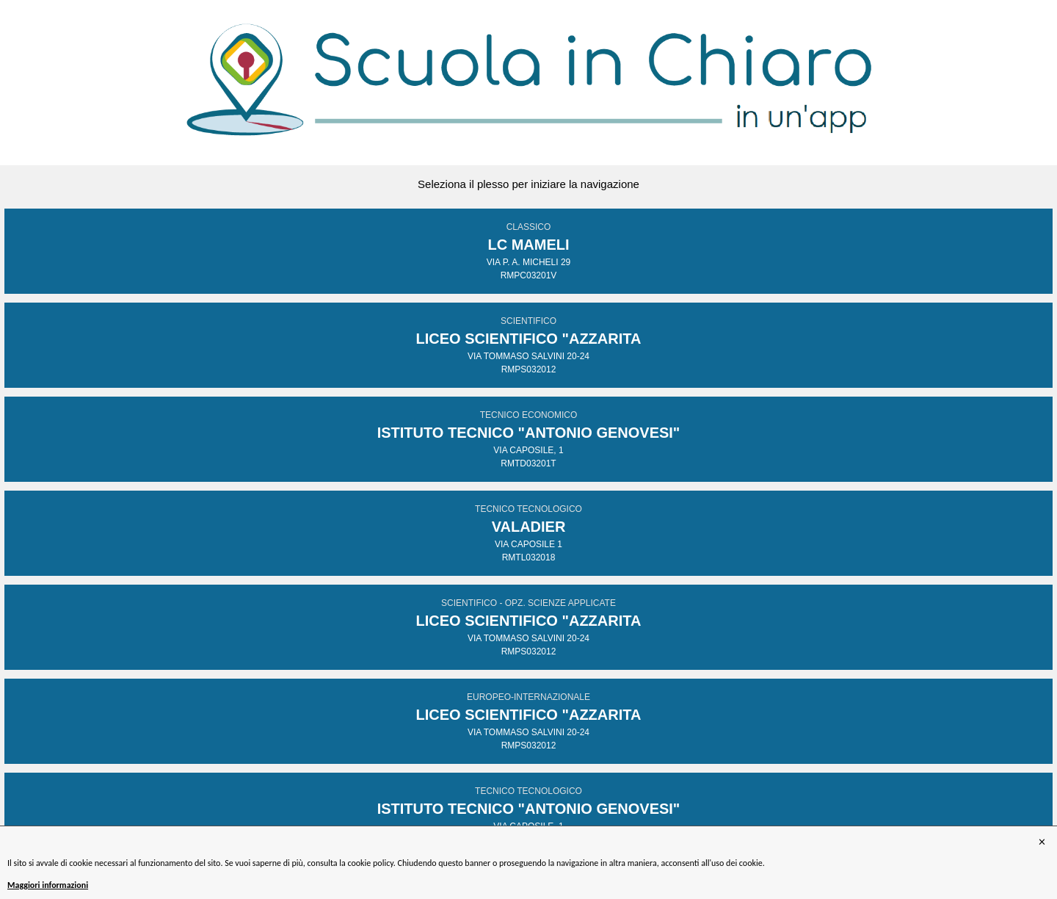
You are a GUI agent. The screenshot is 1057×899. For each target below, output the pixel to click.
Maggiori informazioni (47, 885)
